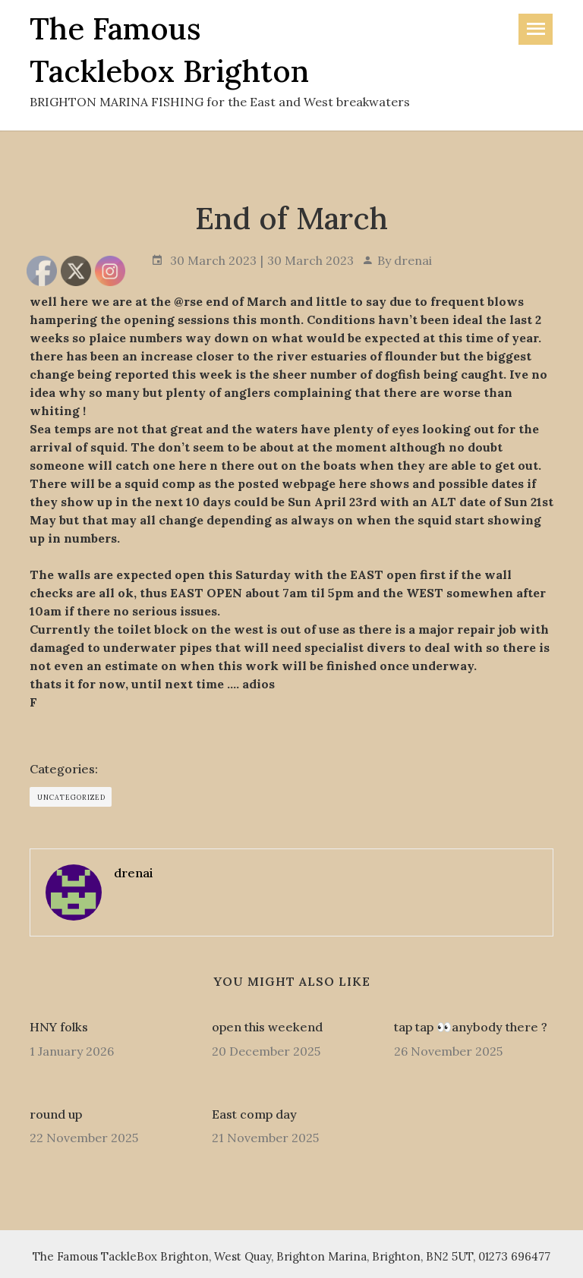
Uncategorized (71, 797)
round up (56, 1114)
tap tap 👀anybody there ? (470, 1026)
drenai (413, 260)
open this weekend (267, 1026)
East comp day (254, 1114)
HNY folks (59, 1026)
